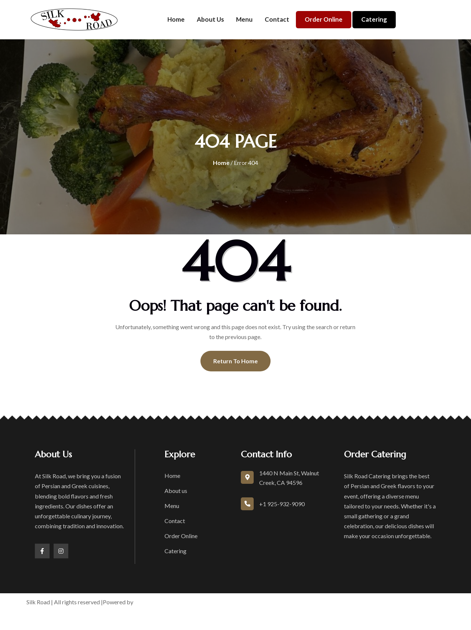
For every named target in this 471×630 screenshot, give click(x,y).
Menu (244, 19)
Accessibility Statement (364, 601)
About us (210, 19)
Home (176, 19)
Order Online (324, 19)
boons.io (146, 601)
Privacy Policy (309, 601)
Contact (277, 19)
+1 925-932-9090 (282, 503)
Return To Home (235, 360)
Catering (374, 19)
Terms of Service (262, 601)
